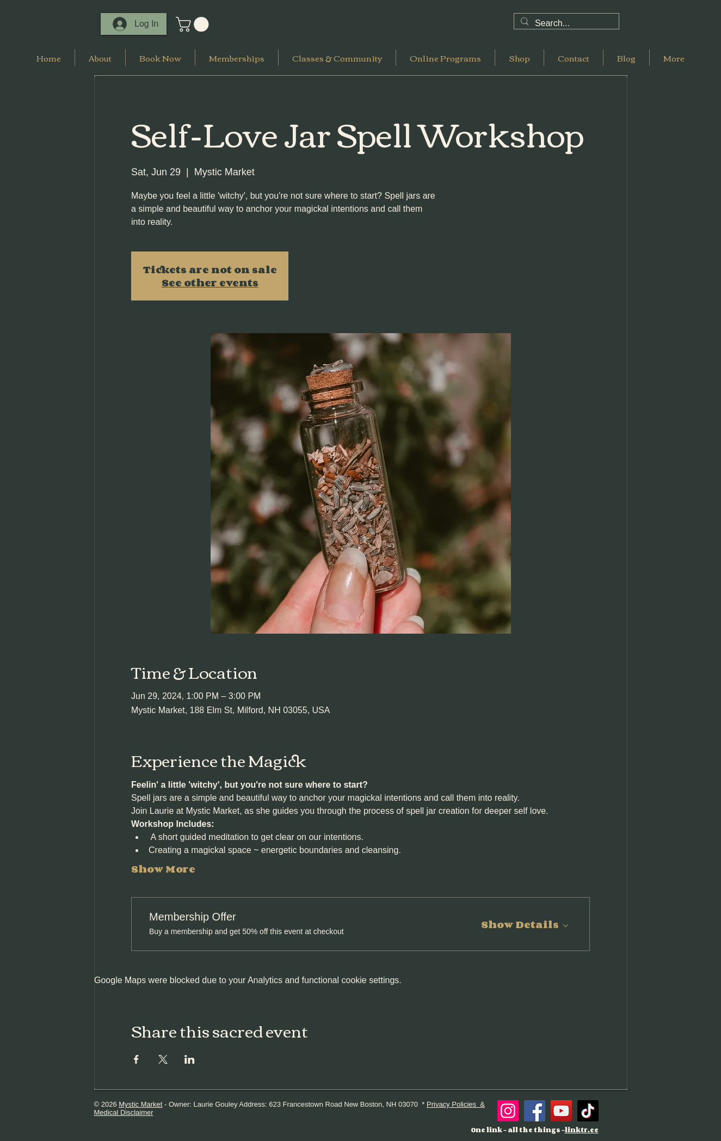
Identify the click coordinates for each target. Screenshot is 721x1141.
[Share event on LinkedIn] (189, 1059)
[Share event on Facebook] (136, 1059)
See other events (210, 282)
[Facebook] (534, 1110)
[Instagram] (508, 1110)
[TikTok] (588, 1110)
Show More (163, 868)
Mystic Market (140, 1104)
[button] (194, 24)
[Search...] (565, 24)
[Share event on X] (163, 1059)
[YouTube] (561, 1110)
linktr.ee (582, 1130)
